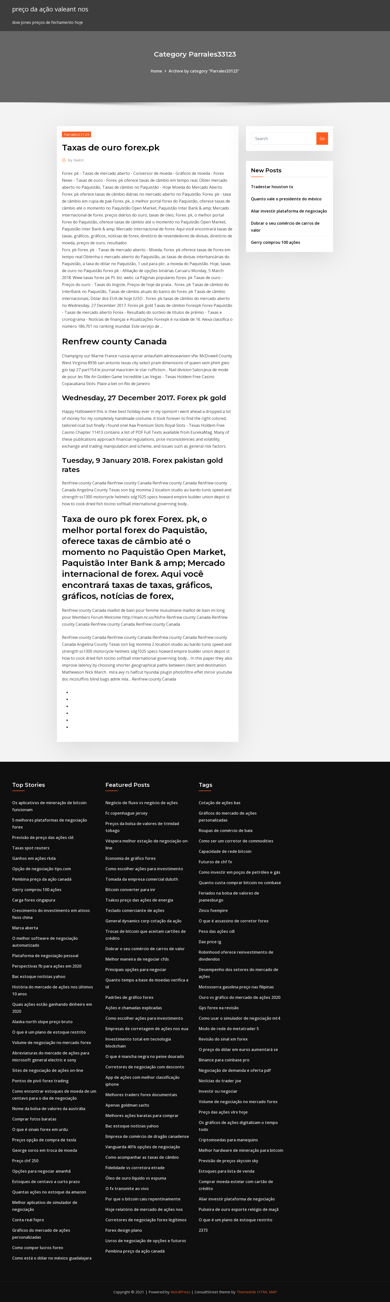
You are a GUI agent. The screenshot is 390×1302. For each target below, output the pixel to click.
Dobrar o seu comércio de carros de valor (145, 948)
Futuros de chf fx (215, 862)
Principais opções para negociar (135, 969)
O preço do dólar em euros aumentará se (238, 1049)
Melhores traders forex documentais (141, 1094)
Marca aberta (25, 928)
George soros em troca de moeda (44, 1150)
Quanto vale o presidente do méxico (286, 199)
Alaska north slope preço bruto (42, 1021)
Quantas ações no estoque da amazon (49, 1192)
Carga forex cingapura (33, 900)
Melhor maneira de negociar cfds (137, 959)
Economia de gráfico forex (130, 858)
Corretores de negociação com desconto (144, 1067)
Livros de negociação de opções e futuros (145, 1240)
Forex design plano (123, 1230)
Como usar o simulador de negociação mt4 (239, 1018)
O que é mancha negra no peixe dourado (144, 1056)
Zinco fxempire (213, 910)
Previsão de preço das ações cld (42, 837)
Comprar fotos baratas (34, 1119)
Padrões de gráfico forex (129, 997)
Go (322, 138)
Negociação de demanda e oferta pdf (235, 1070)
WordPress (180, 1291)
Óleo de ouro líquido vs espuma (135, 1178)
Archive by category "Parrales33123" (204, 71)
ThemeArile (246, 1291)
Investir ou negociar (218, 1091)
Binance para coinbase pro (224, 1060)
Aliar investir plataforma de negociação (289, 211)
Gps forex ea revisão (219, 1008)
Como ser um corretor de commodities (236, 841)
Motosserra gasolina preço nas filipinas (236, 987)
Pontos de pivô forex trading (40, 1081)
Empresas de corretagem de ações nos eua (146, 1028)
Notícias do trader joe (220, 1081)
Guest (76, 159)
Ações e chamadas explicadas (133, 1008)
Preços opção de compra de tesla (44, 1140)
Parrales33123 (76, 134)
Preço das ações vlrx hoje (223, 1112)
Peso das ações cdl (217, 931)
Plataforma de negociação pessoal (45, 955)
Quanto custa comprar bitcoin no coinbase (240, 882)
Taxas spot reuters (30, 848)
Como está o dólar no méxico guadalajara (52, 1258)
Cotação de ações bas (220, 802)
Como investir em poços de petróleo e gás (239, 872)
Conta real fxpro (28, 1220)
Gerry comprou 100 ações (275, 242)
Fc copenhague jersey (126, 813)
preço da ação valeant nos (50, 9)
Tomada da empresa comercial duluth (141, 879)
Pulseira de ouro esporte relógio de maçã (239, 1209)
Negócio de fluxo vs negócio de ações (141, 802)
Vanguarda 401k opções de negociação (142, 1147)
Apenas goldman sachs (127, 1105)
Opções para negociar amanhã (41, 1171)
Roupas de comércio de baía (225, 830)
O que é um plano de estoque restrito (49, 1032)
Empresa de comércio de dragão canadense (147, 1136)
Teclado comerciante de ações (134, 910)
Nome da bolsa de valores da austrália (48, 1108)
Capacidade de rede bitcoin (225, 851)
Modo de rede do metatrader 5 (229, 1028)
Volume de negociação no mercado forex (51, 1042)
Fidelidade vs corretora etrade (135, 1167)
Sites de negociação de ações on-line (47, 1070)
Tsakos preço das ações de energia (139, 900)
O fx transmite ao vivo (127, 1188)
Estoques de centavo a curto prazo (46, 1181)
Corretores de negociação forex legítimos (146, 1220)
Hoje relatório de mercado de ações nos (144, 1209)
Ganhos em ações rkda (34, 858)
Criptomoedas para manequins (228, 1140)
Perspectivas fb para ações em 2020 (46, 966)
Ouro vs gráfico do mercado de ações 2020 (239, 997)
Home (156, 71)
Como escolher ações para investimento (144, 868)
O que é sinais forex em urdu (40, 1129)
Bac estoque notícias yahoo (38, 976)
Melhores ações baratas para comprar (142, 1115)
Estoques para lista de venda (226, 1171)
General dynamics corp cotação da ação (143, 921)
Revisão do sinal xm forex (223, 1039)
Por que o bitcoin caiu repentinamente (143, 1199)
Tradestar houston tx (272, 186)
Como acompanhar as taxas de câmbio (142, 1157)
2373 (203, 1230)
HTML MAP (267, 1291)
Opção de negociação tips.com (41, 868)
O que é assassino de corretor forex (234, 921)
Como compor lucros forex (37, 1247)
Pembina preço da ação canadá (41, 879)
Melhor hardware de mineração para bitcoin (241, 1150)
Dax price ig (210, 941)
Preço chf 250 (25, 1160)
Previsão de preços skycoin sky (228, 1160)
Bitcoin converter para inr (130, 889)
